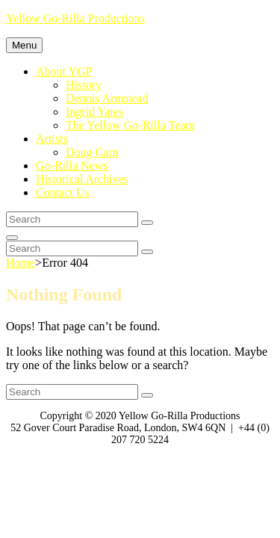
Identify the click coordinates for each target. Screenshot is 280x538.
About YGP (64, 71)
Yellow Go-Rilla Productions (75, 18)
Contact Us (63, 192)
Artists (52, 138)
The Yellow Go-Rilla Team (130, 125)
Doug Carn (92, 152)
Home (20, 262)
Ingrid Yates (94, 111)
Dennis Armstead (107, 98)
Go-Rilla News (72, 165)
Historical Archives (82, 179)
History (84, 84)
